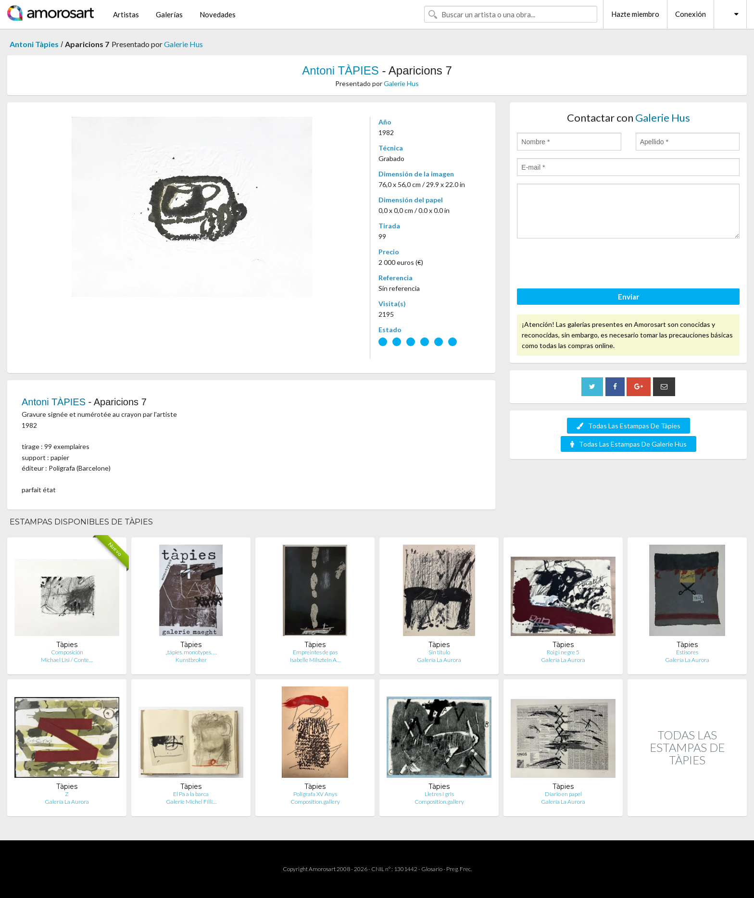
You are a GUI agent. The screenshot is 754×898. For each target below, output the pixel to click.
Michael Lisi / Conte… (67, 659)
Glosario (431, 869)
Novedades (218, 14)
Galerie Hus (183, 44)
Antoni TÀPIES (340, 70)
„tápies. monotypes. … (191, 652)
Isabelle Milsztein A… (315, 659)
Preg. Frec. (459, 869)
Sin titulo (439, 652)
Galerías (169, 14)
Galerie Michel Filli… (191, 801)
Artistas (126, 14)
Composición (67, 652)
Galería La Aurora (439, 659)
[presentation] (590, 265)
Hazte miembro (635, 14)
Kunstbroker (191, 659)
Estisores (687, 652)
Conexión (690, 14)
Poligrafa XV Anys (315, 794)
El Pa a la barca (191, 794)
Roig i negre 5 (563, 652)
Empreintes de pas (315, 652)
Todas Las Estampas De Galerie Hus (628, 444)
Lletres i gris (439, 794)
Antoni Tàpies (34, 44)
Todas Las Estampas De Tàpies (628, 426)
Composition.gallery (315, 801)
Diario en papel (563, 794)
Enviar (628, 296)
